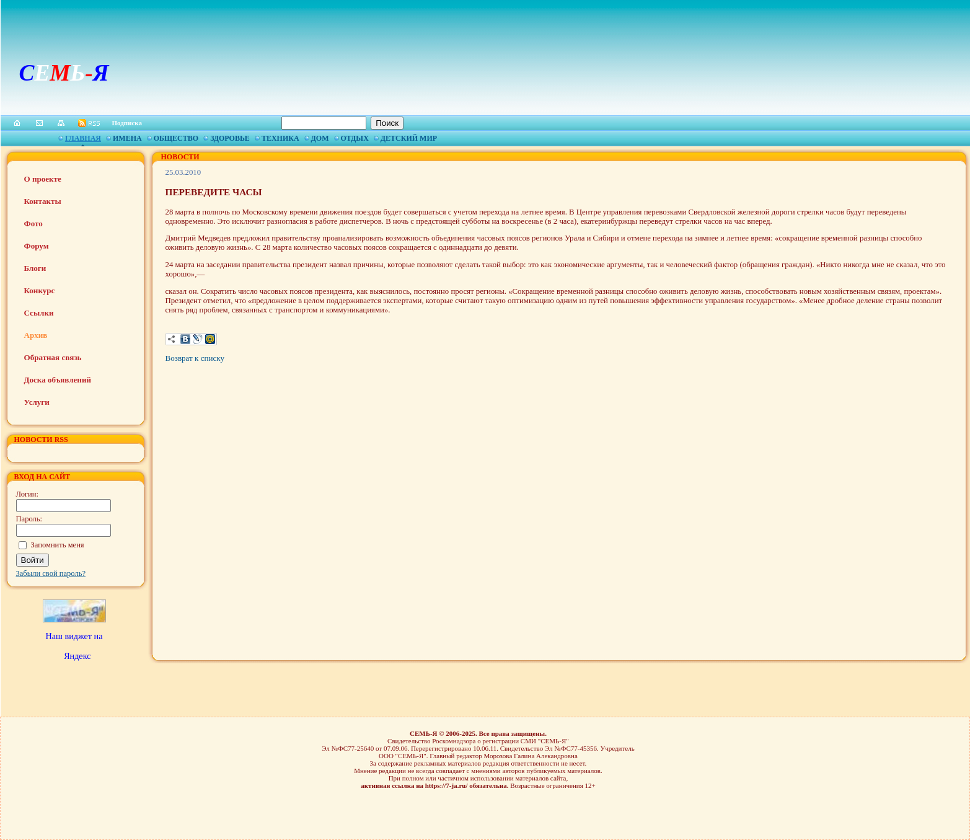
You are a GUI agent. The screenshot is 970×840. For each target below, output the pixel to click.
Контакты (42, 201)
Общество (176, 138)
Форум (36, 245)
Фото (33, 223)
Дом (320, 138)
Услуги (37, 402)
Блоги (35, 268)
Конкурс (39, 290)
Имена (127, 138)
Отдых (355, 138)
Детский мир (409, 138)
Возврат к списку (194, 358)
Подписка (127, 122)
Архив (36, 335)
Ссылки (39, 312)
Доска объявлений (57, 379)
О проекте (42, 178)
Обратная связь (53, 357)
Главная (83, 138)
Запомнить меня (57, 545)
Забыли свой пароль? (51, 573)
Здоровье (230, 138)
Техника (280, 138)
